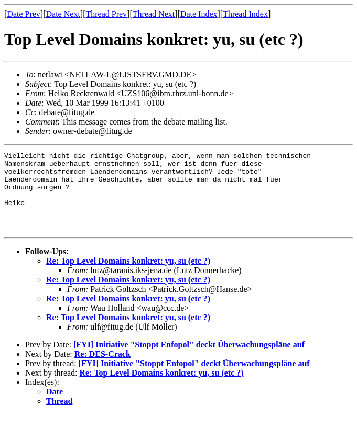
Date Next (63, 13)
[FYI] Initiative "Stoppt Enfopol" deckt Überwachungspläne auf (189, 360)
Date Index (199, 13)
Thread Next (154, 13)
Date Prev (23, 13)
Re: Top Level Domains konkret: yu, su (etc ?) (128, 276)
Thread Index (245, 13)
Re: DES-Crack (102, 369)
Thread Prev (106, 13)
